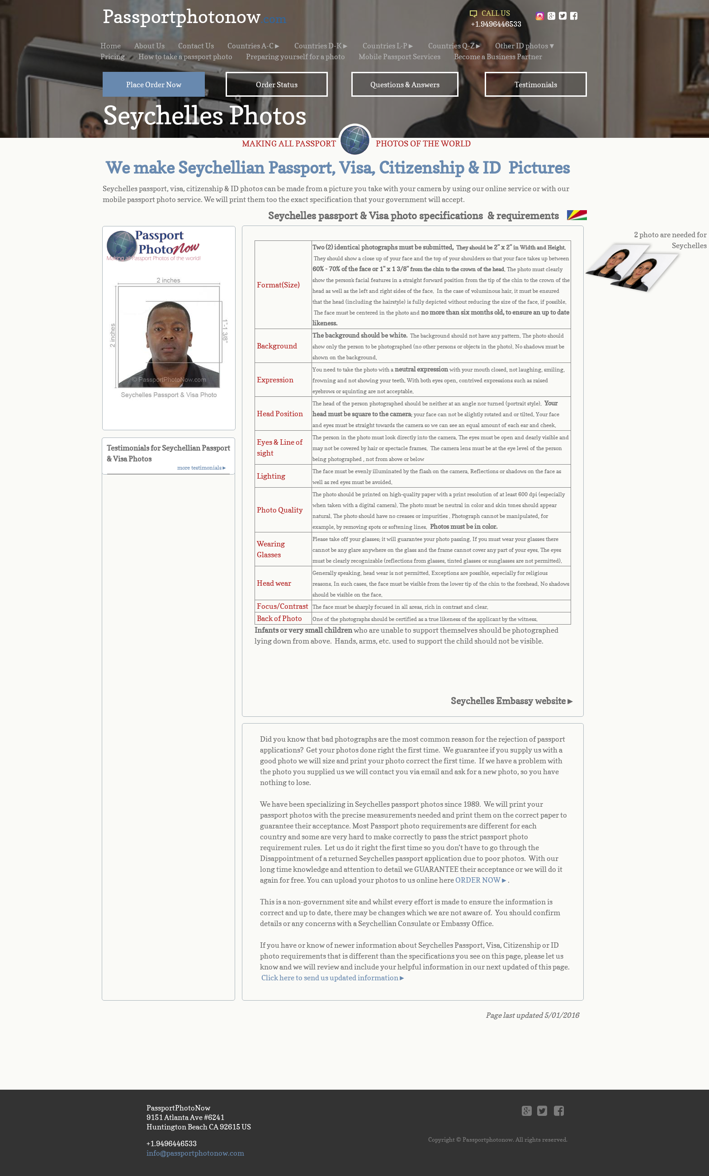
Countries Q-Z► (455, 45)
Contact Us (196, 45)
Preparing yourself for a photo (295, 56)
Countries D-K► (321, 45)
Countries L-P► (389, 45)
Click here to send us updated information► (333, 977)
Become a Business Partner (498, 56)
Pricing (112, 56)
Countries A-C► (254, 45)
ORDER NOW (478, 879)
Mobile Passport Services (399, 56)
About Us (149, 45)
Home (110, 45)
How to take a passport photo (185, 56)
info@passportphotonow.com (195, 1152)
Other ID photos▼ (525, 45)
